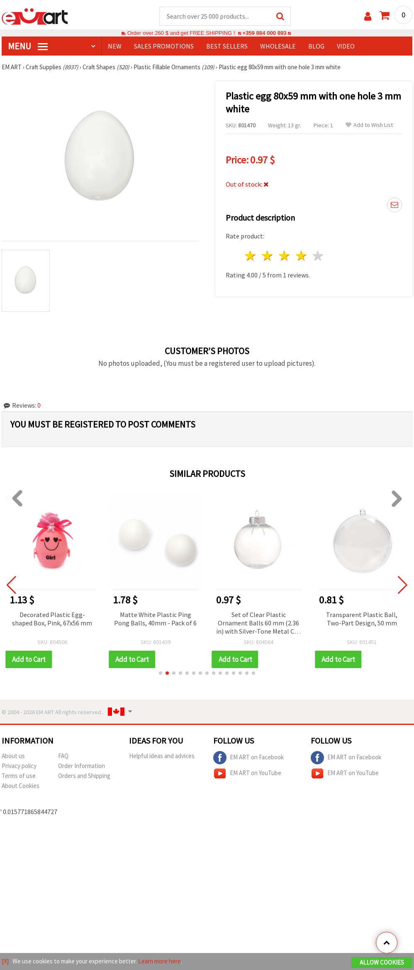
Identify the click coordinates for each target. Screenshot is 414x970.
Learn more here (159, 961)
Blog (316, 46)
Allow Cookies (382, 962)
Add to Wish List (369, 125)
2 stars (267, 255)
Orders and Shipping (84, 776)
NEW (115, 46)
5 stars (318, 255)
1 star (250, 255)
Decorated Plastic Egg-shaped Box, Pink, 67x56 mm (55, 618)
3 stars (284, 255)
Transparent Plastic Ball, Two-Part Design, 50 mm (365, 618)
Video (346, 46)
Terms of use (19, 776)
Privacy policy (19, 766)
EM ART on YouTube (247, 773)
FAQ (63, 756)
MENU (28, 46)
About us (13, 756)
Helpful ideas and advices (162, 756)
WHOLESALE (278, 46)
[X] (5, 961)
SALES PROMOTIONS (164, 46)
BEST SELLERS (227, 46)
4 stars (301, 255)
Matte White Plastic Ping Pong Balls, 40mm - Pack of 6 (158, 618)
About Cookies (20, 786)
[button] (160, 673)
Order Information (81, 766)
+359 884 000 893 (264, 33)
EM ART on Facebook (248, 757)
